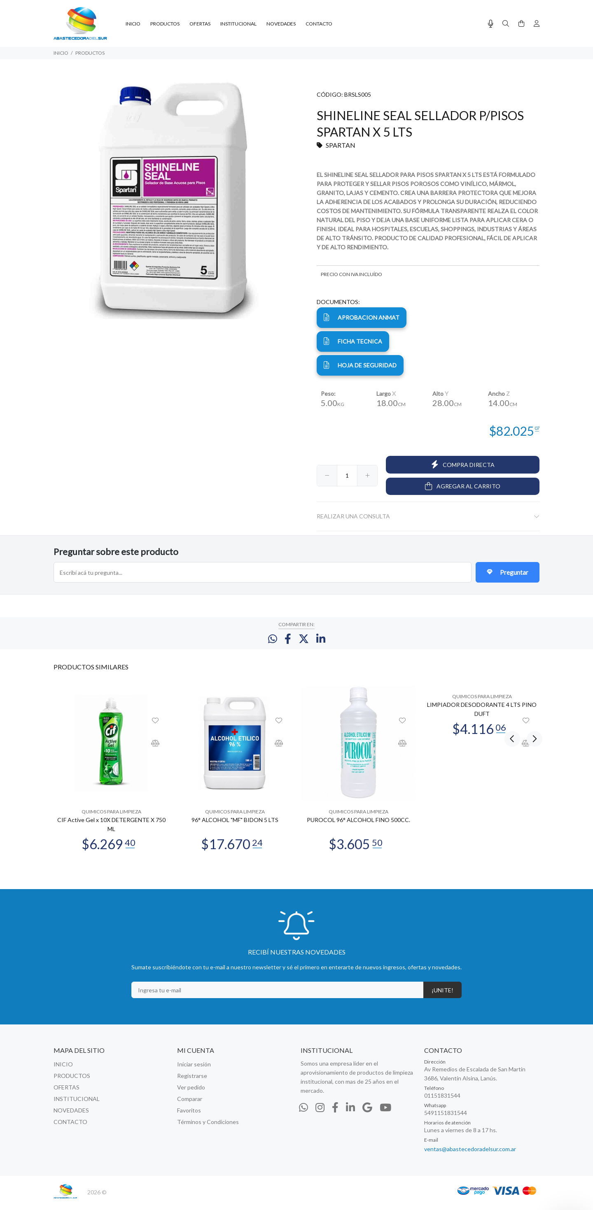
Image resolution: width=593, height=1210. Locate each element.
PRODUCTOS (90, 53)
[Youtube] (385, 1113)
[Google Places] (367, 1113)
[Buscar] (505, 23)
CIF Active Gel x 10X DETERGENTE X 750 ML (111, 830)
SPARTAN (340, 145)
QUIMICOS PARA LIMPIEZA (111, 818)
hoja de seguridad (360, 365)
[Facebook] (335, 1113)
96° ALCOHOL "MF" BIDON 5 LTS (234, 825)
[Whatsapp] (303, 1113)
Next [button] (531, 672)
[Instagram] (320, 1113)
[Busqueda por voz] (490, 23)
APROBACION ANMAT (361, 317)
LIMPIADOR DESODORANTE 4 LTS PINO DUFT (482, 715)
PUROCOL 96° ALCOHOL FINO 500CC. (358, 825)
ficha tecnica (353, 341)
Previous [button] (512, 672)
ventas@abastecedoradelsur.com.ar (470, 1155)
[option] (111, 773)
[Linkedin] (350, 1113)
